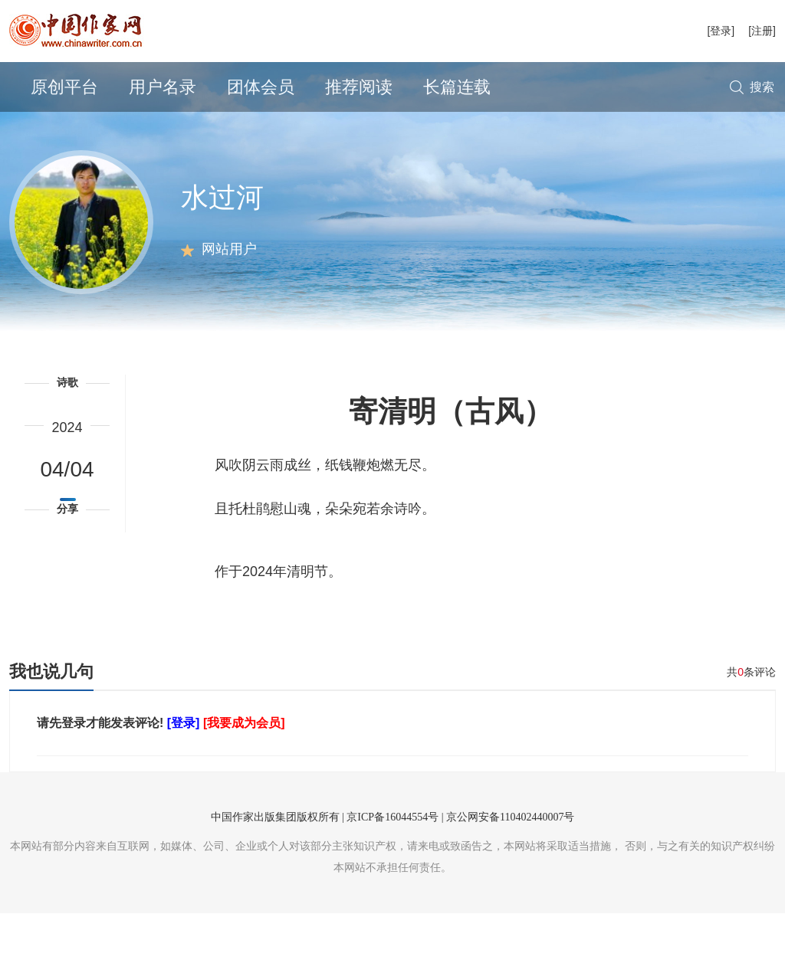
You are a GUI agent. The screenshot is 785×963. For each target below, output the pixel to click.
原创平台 (64, 87)
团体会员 (260, 87)
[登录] (720, 31)
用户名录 (162, 87)
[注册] (762, 31)
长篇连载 (457, 87)
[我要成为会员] (244, 772)
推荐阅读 (358, 87)
